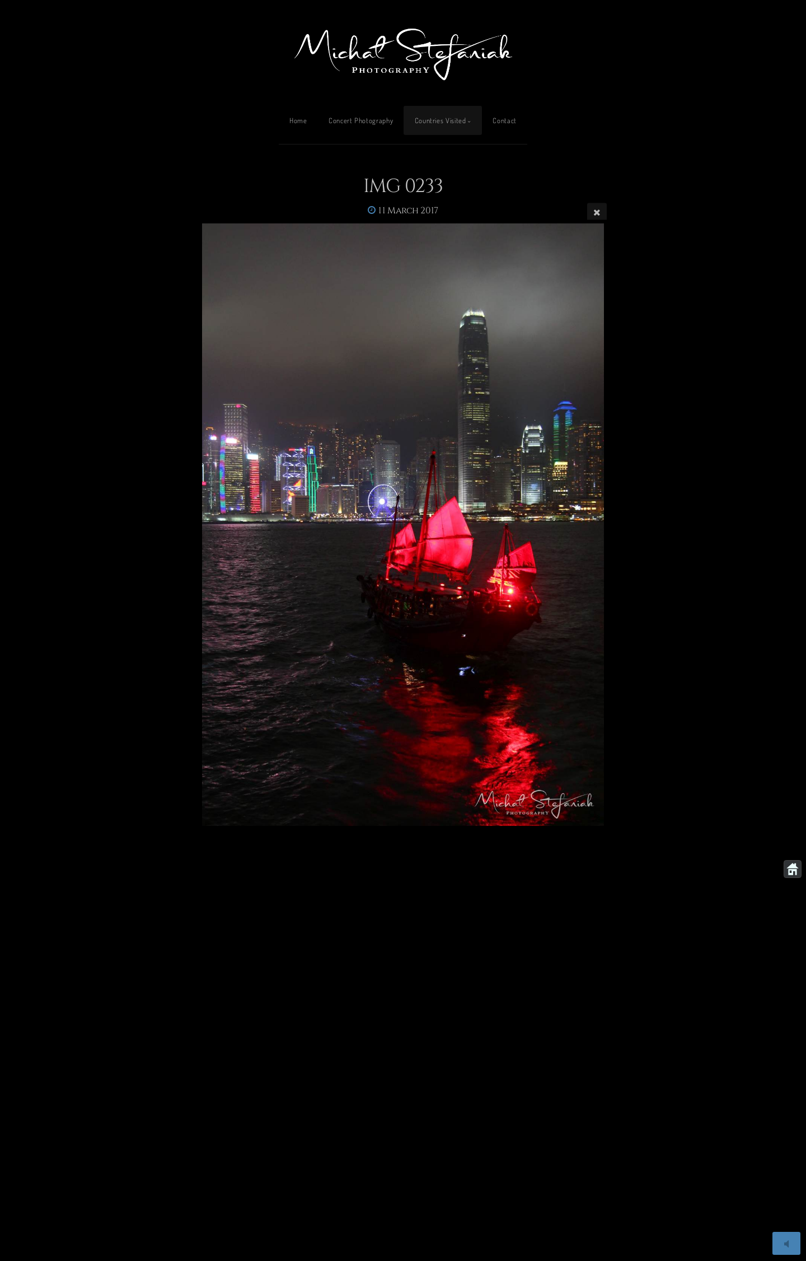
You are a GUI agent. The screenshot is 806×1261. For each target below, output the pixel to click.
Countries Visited (440, 120)
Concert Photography (361, 120)
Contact (504, 120)
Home (298, 120)
